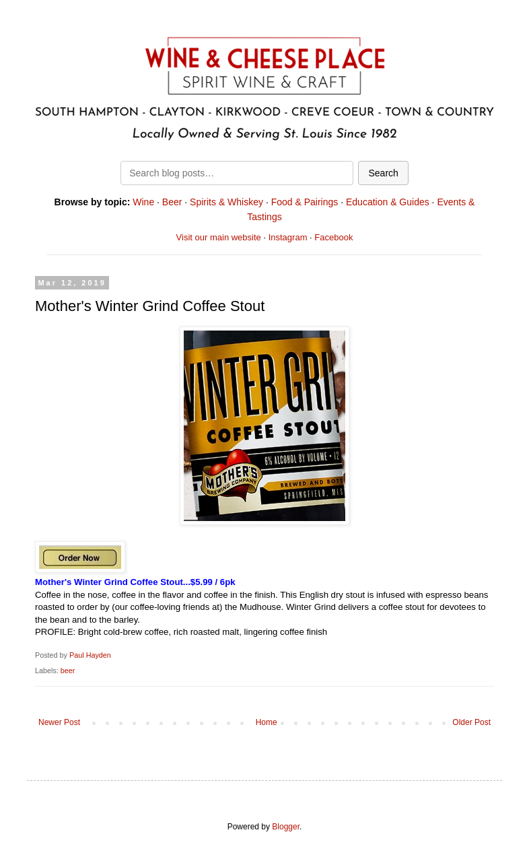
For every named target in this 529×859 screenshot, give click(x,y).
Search (383, 173)
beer (68, 670)
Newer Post (59, 722)
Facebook (333, 237)
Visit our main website (218, 237)
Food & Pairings (305, 202)
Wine (143, 202)
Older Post (471, 722)
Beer (172, 202)
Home (266, 722)
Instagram (288, 237)
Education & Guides (387, 202)
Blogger (285, 826)
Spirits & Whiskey (226, 202)
